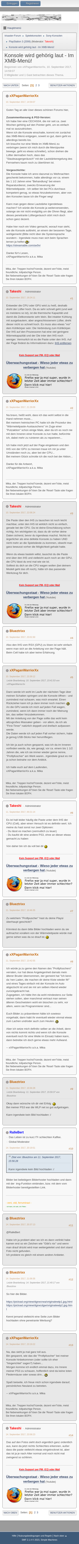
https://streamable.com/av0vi (23, 245)
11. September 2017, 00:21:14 (20, 812)
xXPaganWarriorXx (23, 95)
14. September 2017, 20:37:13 (20, 1224)
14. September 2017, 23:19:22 (20, 1344)
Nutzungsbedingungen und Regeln (35, 1536)
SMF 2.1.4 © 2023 (31, 1540)
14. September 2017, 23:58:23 (20, 1434)
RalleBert (16, 1132)
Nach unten (11, 85)
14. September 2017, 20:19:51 (20, 1148)
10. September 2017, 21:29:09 (20, 407)
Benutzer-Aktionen (62, 85)
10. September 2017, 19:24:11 (20, 297)
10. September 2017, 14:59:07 (20, 102)
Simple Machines (49, 1540)
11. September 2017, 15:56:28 (20, 1088)
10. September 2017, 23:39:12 (20, 676)
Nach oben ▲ (60, 1536)
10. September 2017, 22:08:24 (20, 512)
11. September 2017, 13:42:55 (20, 960)
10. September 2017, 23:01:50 (20, 637)
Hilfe (14, 1536)
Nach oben (10, 1513)
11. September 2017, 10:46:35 (20, 910)
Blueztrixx (17, 631)
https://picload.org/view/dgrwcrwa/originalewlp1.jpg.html (39, 1301)
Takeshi (49, 41)
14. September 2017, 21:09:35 (20, 1278)
